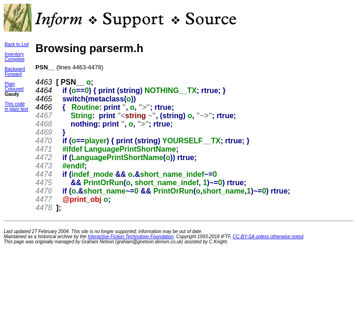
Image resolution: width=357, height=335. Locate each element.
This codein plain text (16, 106)
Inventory (14, 54)
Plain (10, 84)
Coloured (14, 89)
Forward (13, 74)
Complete (15, 59)
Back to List (17, 44)
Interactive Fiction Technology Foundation (131, 236)
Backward (15, 69)
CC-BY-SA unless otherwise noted (268, 236)
